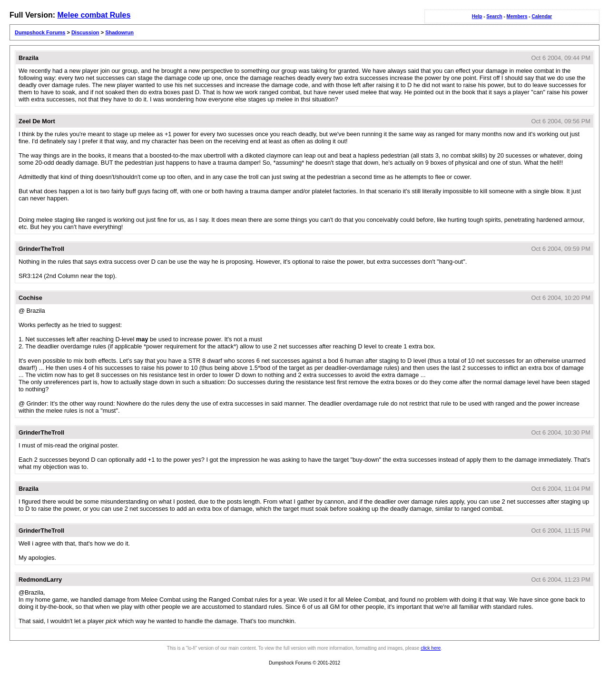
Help (477, 16)
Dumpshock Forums (40, 32)
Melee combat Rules (93, 15)
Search (494, 16)
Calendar (541, 16)
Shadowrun (119, 32)
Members (517, 16)
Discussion (85, 32)
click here (431, 648)
